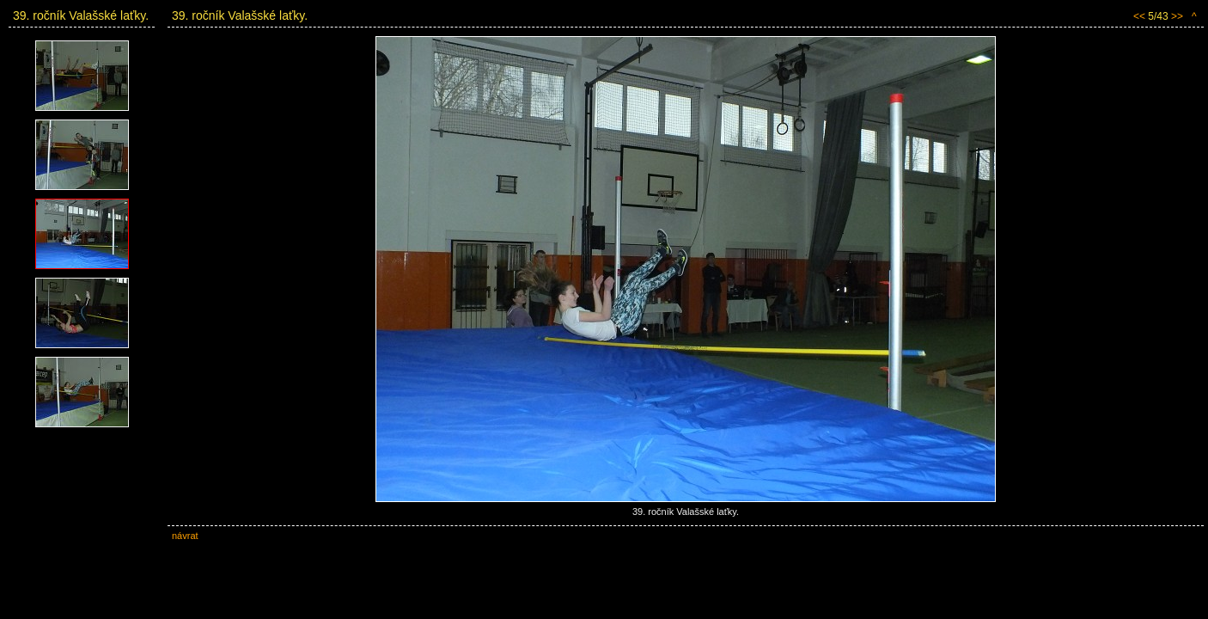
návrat (185, 535)
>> (1177, 16)
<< (1139, 16)
